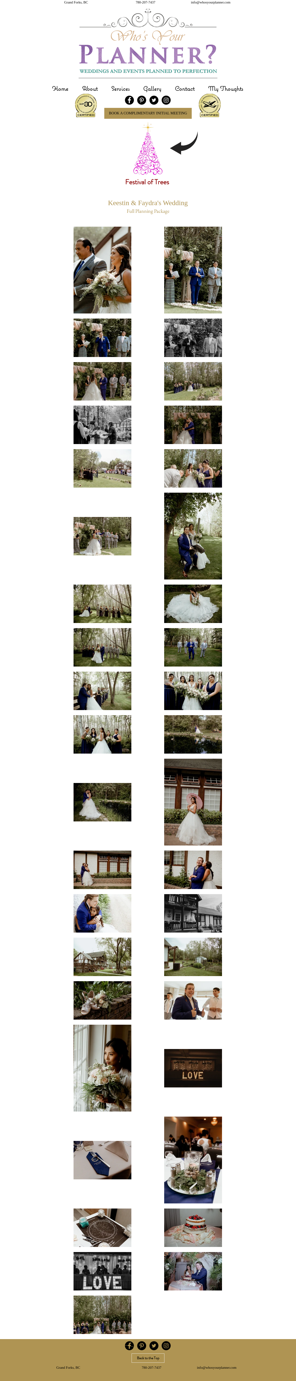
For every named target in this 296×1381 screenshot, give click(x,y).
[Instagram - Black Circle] (166, 100)
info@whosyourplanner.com (211, 2)
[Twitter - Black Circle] (153, 100)
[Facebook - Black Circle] (129, 100)
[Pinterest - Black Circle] (141, 100)
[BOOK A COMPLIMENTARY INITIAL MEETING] (148, 113)
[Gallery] (120, 1349)
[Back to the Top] (148, 1358)
